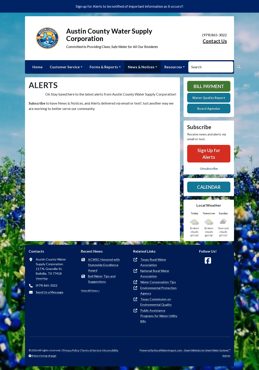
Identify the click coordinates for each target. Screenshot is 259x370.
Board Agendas (208, 108)
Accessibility (110, 350)
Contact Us (215, 41)
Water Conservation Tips (158, 282)
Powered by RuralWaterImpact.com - (185, 350)
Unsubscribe (209, 168)
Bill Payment (209, 86)
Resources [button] (173, 67)
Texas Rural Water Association (153, 262)
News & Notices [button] (141, 67)
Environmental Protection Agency (158, 290)
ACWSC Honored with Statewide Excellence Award (104, 265)
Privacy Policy (71, 350)
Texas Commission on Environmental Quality (156, 301)
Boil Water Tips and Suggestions (102, 278)
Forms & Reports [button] (104, 67)
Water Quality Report (208, 98)
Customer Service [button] (65, 67)
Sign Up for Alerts (209, 154)
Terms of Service (91, 350)
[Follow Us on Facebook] (208, 260)
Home (37, 67)
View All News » (90, 290)
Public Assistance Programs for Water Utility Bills (158, 315)
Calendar (209, 187)
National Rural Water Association (154, 273)
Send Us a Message (49, 292)
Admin (226, 355)
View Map (42, 278)
